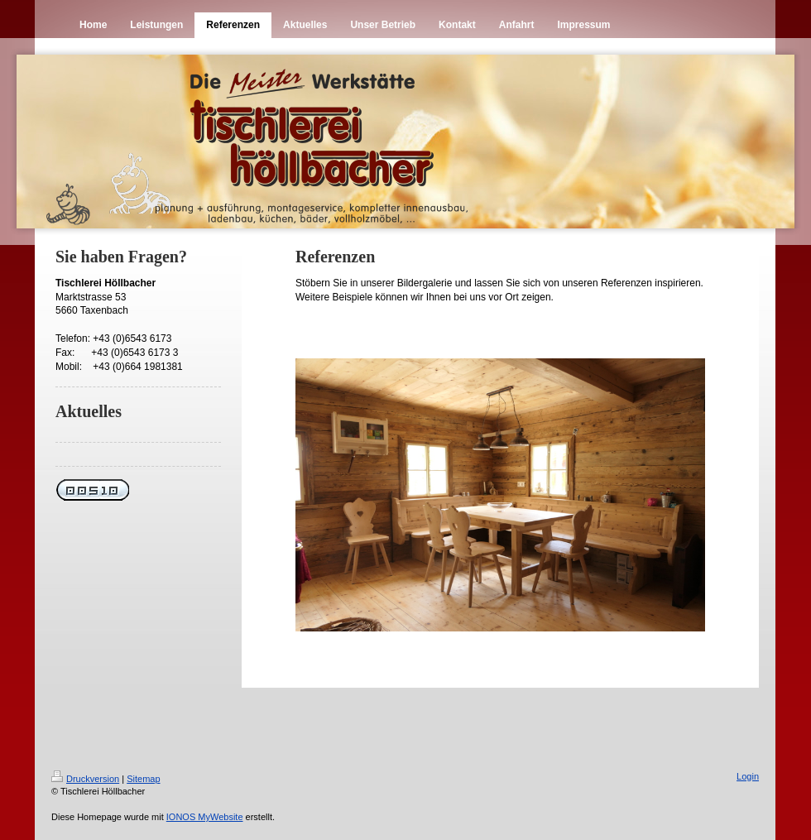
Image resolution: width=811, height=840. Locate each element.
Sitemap (143, 779)
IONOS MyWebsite (204, 817)
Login (748, 776)
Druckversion (85, 779)
